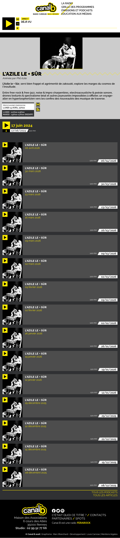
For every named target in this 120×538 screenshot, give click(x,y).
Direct (25, 19)
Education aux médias (76, 13)
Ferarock (83, 522)
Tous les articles (105, 495)
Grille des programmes (77, 6)
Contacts (98, 515)
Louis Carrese (93, 534)
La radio (67, 3)
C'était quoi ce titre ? (69, 515)
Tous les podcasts (105, 492)
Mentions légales (109, 534)
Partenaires (62, 518)
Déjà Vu (26, 21)
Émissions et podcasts (76, 10)
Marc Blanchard (60, 534)
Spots (80, 518)
